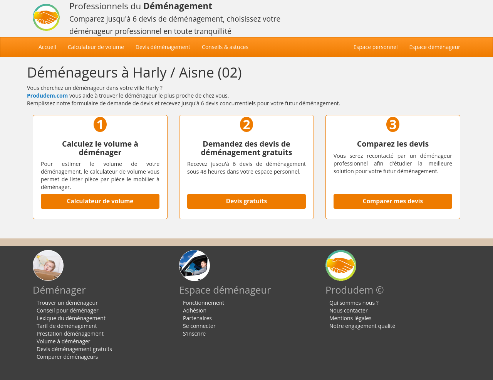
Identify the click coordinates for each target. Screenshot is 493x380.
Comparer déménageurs (67, 356)
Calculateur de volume (100, 201)
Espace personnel (376, 47)
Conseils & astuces (225, 47)
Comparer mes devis (393, 201)
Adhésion (194, 310)
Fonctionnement (203, 302)
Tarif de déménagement (67, 325)
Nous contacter (348, 310)
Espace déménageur (434, 47)
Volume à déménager (64, 341)
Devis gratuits (246, 201)
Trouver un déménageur (67, 302)
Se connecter (199, 325)
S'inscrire (194, 333)
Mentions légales (350, 318)
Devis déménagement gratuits (74, 349)
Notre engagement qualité (362, 325)
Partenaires (197, 318)
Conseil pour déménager (68, 310)
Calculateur (96, 47)
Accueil (50, 47)
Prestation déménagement (70, 333)
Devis (163, 47)
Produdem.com (47, 95)
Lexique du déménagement (71, 318)
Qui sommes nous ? (354, 302)
